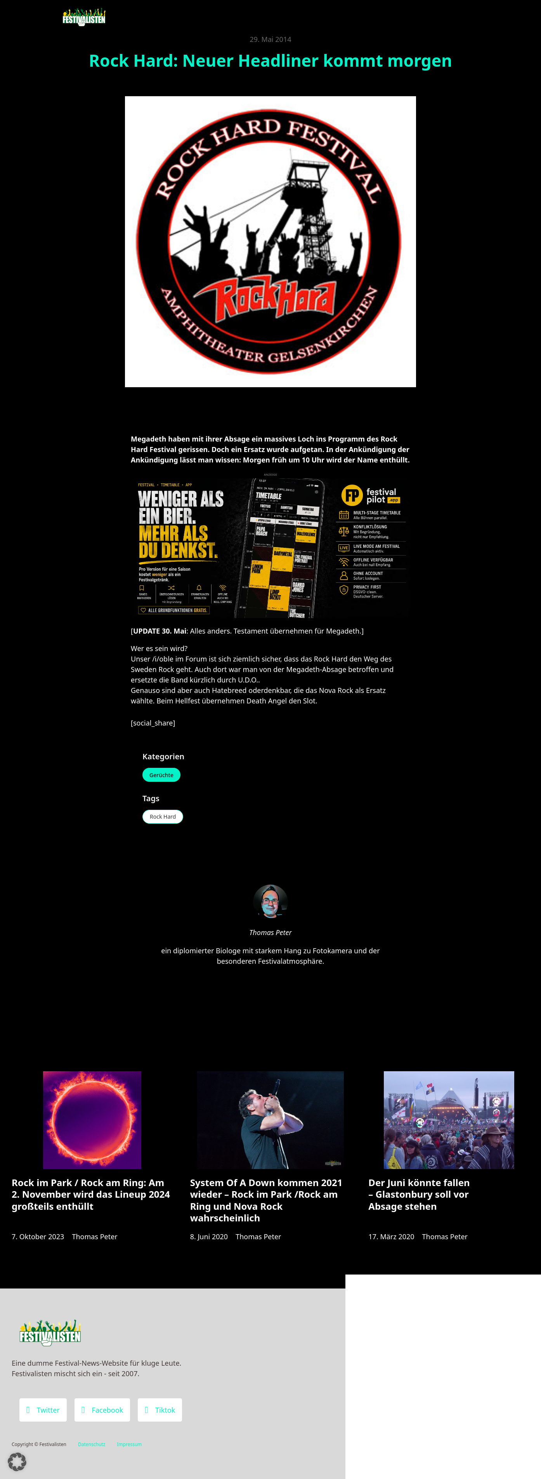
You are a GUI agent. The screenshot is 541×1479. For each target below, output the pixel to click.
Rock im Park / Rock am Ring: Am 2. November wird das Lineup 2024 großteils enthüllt (91, 1194)
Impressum (129, 1444)
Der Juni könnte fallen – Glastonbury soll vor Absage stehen (419, 1194)
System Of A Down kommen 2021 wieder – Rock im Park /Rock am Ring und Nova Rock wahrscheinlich (266, 1200)
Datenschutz (91, 1444)
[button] (17, 1462)
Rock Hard (163, 816)
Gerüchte (161, 775)
